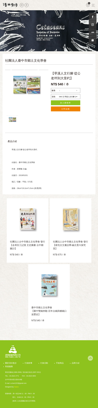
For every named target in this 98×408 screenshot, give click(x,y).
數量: (54, 90)
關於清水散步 (11, 363)
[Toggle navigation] (93, 5)
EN (22, 5)
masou (16, 387)
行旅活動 (44, 363)
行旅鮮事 (28, 363)
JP (26, 5)
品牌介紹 (75, 363)
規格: (54, 97)
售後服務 (9, 366)
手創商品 (60, 363)
